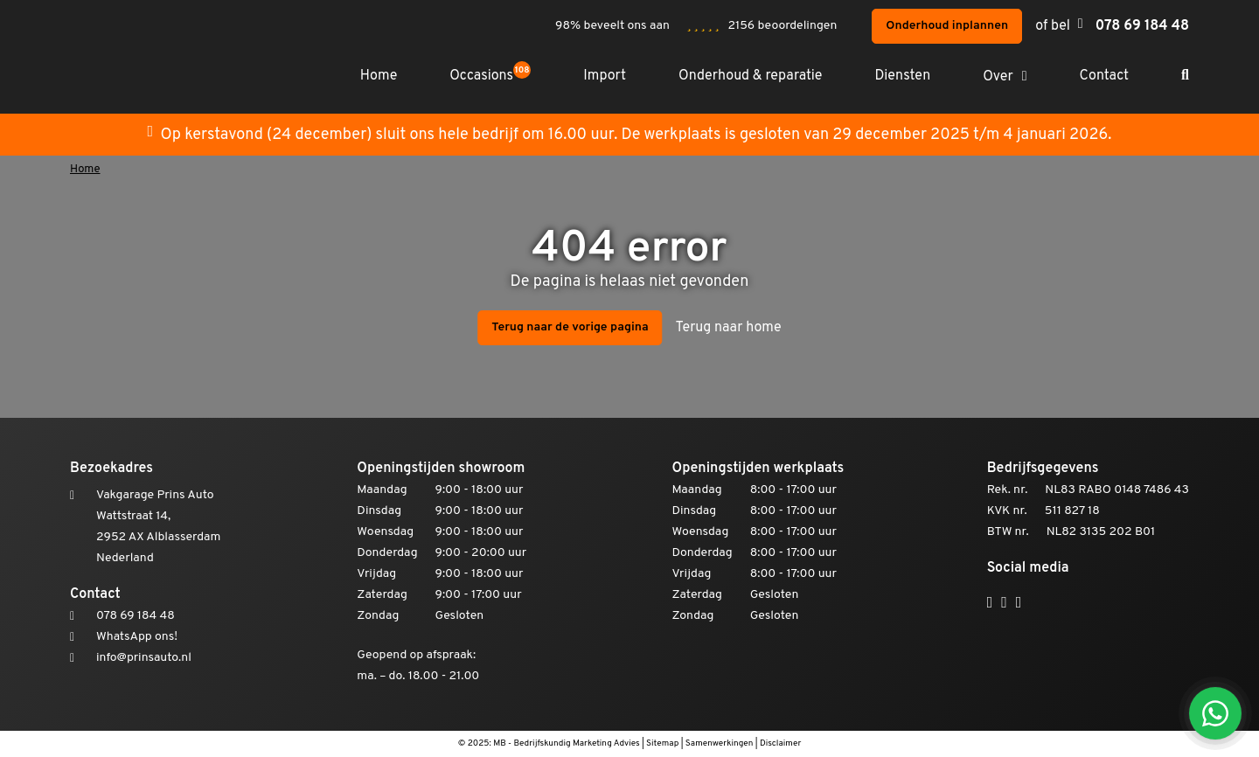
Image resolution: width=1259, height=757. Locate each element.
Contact (1104, 76)
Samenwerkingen (719, 743)
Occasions (490, 76)
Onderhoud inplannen (947, 25)
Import (604, 76)
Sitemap (662, 743)
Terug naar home (729, 328)
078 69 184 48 (1142, 26)
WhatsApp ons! (136, 636)
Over (998, 77)
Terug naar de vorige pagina (569, 327)
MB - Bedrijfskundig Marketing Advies (566, 743)
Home (378, 76)
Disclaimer (780, 743)
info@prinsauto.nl (143, 657)
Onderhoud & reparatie (750, 76)
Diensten (902, 76)
